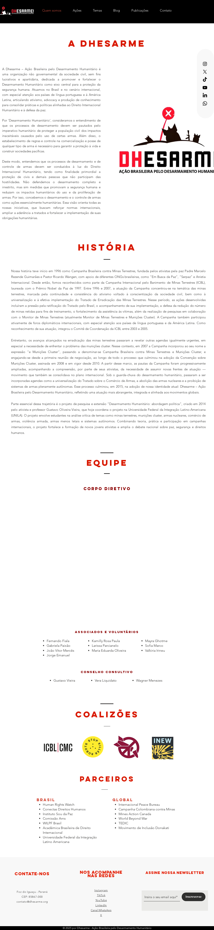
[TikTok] (205, 79)
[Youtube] (205, 87)
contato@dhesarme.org (32, 901)
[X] (205, 71)
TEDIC (123, 823)
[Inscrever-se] (193, 897)
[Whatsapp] (205, 103)
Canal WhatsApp (101, 910)
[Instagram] (205, 64)
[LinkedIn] (205, 95)
